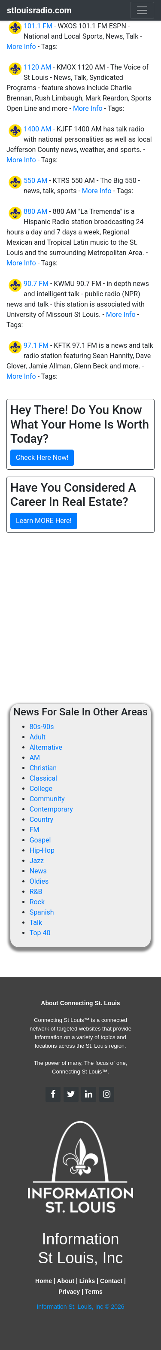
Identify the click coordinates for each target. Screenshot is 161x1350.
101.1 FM (38, 26)
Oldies (39, 881)
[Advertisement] (80, 620)
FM (34, 830)
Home (43, 1280)
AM (35, 758)
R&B (36, 892)
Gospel (40, 840)
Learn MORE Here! (44, 521)
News (38, 871)
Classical (43, 778)
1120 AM (37, 67)
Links (87, 1280)
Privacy (69, 1291)
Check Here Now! (42, 457)
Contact (111, 1280)
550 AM (35, 180)
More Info (21, 47)
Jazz (37, 861)
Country (42, 819)
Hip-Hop (42, 850)
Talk (36, 922)
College (41, 788)
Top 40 (40, 933)
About (65, 1280)
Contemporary (51, 809)
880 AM (35, 211)
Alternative (46, 747)
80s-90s (42, 727)
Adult (38, 737)
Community (47, 799)
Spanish (42, 912)
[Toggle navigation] (142, 10)
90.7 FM (36, 284)
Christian (43, 768)
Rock (37, 902)
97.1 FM (36, 345)
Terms (94, 1291)
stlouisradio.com (39, 10)
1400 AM (37, 129)
